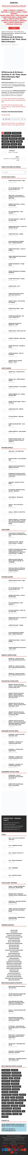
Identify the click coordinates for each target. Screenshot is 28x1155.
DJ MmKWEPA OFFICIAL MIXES (10, 772)
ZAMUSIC (16, 44)
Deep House (5, 1092)
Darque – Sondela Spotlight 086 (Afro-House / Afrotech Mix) (17, 887)
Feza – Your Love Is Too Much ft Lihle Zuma (17, 838)
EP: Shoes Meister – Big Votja (16, 416)
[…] (19, 829)
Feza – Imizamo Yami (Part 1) (16, 853)
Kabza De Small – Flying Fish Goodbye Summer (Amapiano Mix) (17, 894)
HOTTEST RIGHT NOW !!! (8, 177)
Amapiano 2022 (6, 1081)
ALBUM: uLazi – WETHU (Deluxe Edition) (17, 379)
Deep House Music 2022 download (14, 978)
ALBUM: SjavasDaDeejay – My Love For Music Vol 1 (16, 316)
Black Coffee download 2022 (14, 956)
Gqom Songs (22, 1100)
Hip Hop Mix (11, 1103)
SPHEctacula (13, 147)
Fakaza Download (14, 958)
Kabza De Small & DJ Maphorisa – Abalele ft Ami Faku (17, 466)
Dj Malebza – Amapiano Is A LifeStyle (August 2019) (16, 764)
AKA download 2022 (14, 945)
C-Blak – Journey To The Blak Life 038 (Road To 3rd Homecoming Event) (17, 910)
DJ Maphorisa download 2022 (14, 961)
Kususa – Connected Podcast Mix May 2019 (17, 1010)
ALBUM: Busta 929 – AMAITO (16, 409)
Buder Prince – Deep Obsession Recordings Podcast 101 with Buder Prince (17, 1036)
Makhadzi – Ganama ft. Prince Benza (16, 482)
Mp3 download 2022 (14, 946)
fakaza (12, 141)
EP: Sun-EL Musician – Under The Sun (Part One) (17, 219)
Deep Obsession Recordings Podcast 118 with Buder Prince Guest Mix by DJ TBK (16, 1019)
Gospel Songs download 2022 (14, 966)
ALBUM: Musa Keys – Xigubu (16, 234)
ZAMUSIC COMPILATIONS (8, 655)
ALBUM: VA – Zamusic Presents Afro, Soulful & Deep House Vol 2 (17, 666)
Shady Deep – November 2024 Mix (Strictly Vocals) (17, 902)
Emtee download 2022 (14, 953)
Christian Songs (6, 1089)
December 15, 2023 (7, 44)
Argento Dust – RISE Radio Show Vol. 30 (17, 1044)
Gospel (12, 1097)
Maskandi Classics (6, 1108)
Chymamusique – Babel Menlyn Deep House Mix (17, 918)
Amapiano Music (16, 135)
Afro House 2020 (16, 1072)
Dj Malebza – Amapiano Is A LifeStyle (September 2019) (16, 757)
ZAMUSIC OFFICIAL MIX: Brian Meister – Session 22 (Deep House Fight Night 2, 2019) (17, 705)
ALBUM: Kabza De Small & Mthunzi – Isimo (15, 361)
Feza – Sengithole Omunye (15, 845)
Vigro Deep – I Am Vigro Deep (16, 451)
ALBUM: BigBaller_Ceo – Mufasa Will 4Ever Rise (17, 394)
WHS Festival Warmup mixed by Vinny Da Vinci (17, 987)
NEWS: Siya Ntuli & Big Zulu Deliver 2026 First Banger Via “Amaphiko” (16, 561)
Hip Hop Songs (5, 1105)
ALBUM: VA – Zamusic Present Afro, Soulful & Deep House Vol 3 (17, 659)
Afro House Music (16, 1075)
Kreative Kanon (14, 1144)
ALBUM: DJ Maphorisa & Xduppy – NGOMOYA (17, 271)
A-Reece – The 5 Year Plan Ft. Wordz (16, 505)
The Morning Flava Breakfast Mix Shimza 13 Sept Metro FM (17, 994)
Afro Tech (4, 1078)
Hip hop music (19, 1103)
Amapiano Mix (6, 135)
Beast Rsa (5, 138)
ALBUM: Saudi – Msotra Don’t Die (17, 331)
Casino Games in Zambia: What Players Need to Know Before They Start (18, 534)
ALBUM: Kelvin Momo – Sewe (16, 308)
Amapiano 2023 (16, 133)
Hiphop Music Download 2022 (14, 963)
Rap (3, 1114)
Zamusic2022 (14, 932)
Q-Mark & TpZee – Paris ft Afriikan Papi (17, 459)
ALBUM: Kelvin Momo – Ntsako (17, 278)
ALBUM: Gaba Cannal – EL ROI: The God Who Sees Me (17, 227)
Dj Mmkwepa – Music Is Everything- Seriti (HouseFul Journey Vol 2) (16, 777)
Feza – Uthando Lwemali (15, 875)
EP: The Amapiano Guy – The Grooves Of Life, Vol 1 (16, 188)
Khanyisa (13, 144)
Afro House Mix (6, 1075)
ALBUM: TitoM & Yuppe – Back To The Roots (17, 402)
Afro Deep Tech (6, 1070)
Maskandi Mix (16, 1108)
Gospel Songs (5, 1100)
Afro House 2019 (6, 1072)
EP (2, 1097)
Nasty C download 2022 (14, 942)
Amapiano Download (14, 938)
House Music (6, 144)
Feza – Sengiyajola (13, 868)
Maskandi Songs (16, 1111)
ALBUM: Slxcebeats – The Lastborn (17, 386)
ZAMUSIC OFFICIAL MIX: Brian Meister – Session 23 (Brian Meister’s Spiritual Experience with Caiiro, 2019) (16, 695)
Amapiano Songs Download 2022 (14, 937)
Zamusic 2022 (14, 930)
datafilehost (13, 138)
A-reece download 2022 (14, 940)
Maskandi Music (6, 1111)
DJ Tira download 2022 (14, 955)
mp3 (20, 144)
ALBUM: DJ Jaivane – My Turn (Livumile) (16, 353)
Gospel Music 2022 (14, 970)
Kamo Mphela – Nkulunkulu (16, 497)
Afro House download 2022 (14, 965)
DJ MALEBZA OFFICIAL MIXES (9, 731)
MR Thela (5, 147)
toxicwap (21, 147)
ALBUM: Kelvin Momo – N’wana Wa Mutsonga (17, 204)
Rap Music (8, 1114)
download (5, 141)
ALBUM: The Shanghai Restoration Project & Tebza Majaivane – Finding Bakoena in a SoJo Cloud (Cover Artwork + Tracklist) (17, 551)
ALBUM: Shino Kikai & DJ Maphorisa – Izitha (15, 324)
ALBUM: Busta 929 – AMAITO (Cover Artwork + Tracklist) (16, 542)
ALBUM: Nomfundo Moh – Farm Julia (17, 424)
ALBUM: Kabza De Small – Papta (17, 180)
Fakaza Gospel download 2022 (14, 968)
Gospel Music (19, 1097)
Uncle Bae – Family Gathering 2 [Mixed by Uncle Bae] (17, 1051)
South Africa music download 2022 (14, 950)
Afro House (14, 1070)
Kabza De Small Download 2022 (14, 933)
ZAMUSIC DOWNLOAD (6, 31)
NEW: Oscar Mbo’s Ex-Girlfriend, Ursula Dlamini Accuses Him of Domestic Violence (17, 569)
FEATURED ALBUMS (7, 577)
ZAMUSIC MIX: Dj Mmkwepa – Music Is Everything (16, 784)
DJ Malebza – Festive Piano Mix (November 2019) (16, 735)
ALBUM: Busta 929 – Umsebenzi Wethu (17, 346)
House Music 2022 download (14, 976)
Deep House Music (6, 1094)
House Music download (14, 973)
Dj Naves (21, 138)
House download (14, 971)
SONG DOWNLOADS (18, 31)
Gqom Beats (14, 1100)
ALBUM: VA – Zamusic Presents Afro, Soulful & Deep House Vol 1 (17, 674)
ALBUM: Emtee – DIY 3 (14, 286)
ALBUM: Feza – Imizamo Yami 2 (17, 371)
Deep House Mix (13, 1092)
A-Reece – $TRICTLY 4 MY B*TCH (17, 512)
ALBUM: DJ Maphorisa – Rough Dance (16, 264)
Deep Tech (15, 1094)
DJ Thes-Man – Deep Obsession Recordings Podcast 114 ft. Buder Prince (17, 1027)
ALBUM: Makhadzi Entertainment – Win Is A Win (17, 257)
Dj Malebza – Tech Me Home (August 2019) (16, 750)
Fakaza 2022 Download (14, 960)
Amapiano (7, 133)
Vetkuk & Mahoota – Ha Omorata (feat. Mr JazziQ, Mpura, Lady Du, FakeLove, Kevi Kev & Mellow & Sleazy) (17, 521)
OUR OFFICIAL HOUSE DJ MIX (9, 681)
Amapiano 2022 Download (14, 935)
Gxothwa (19, 141)
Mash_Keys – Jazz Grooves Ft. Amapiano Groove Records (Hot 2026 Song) (17, 197)
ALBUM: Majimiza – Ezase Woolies (17, 431)
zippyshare (5, 1116)
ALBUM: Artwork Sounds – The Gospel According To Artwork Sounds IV (16, 440)
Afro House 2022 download (14, 975)
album (11, 1078)
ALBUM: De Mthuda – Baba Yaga (17, 338)
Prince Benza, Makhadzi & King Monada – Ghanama (17, 490)
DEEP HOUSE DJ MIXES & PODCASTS (11, 983)
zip (20, 1114)
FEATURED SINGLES (7, 447)
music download (14, 951)
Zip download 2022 (14, 948)
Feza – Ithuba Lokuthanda (15, 860)
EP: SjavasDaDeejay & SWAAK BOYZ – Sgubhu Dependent (16, 242)
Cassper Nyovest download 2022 (14, 943)
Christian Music (16, 1086)
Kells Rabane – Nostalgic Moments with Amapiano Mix (17, 1059)
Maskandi (22, 1105)
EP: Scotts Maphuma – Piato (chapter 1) (16, 212)
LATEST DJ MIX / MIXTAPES (9, 883)
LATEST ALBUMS (6, 368)
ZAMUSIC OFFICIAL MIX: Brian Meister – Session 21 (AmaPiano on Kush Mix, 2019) (17, 713)
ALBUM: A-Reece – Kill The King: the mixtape (17, 301)
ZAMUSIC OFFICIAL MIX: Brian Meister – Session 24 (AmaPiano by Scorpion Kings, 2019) (17, 686)
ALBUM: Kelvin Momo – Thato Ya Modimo (17, 249)
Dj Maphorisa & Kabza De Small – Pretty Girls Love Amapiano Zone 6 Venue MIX (17, 475)
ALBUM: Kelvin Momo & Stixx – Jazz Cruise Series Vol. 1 (16, 294)
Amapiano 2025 (6, 1083)
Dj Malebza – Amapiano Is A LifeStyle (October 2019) (16, 742)
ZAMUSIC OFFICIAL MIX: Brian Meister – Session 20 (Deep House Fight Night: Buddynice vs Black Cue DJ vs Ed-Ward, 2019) (17, 722)
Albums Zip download (14, 980)
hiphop (4, 1103)
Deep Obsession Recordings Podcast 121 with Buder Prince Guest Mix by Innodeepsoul (16, 1003)
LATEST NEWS (5, 529)
